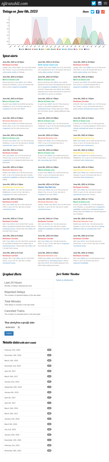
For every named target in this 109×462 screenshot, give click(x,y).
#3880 (88, 67)
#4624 (55, 194)
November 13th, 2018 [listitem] (27, 355)
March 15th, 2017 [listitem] (27, 413)
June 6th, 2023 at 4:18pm (13, 167)
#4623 (48, 190)
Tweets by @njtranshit (64, 280)
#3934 (12, 204)
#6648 (50, 173)
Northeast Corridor (10, 65)
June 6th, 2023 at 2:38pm (48, 167)
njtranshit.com (15, 3)
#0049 (83, 155)
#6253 (13, 173)
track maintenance (87, 145)
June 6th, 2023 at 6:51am (83, 218)
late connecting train (45, 160)
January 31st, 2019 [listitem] (27, 382)
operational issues (79, 194)
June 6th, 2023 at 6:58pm (13, 118)
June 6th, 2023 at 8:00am (48, 199)
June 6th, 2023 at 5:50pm (83, 135)
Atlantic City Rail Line (47, 187)
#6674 (59, 89)
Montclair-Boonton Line (12, 121)
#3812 (12, 241)
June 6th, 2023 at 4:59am (48, 253)
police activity (12, 72)
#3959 (90, 104)
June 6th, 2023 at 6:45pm (83, 118)
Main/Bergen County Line (83, 138)
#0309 (85, 204)
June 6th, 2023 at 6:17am (83, 236)
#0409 (87, 211)
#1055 (13, 123)
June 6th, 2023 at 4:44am (83, 253)
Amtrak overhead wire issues (88, 109)
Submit (9, 333)
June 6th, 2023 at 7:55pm (48, 99)
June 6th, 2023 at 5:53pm (48, 135)
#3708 (47, 224)
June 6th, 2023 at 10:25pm (84, 62)
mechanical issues (44, 109)
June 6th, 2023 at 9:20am (13, 199)
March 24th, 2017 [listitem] (27, 376)
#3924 (30, 229)
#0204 (49, 258)
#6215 (54, 204)
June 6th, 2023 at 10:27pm (48, 62)
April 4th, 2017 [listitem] (27, 403)
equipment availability (19, 87)
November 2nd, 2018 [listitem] (27, 366)
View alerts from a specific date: (19, 322)
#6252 (49, 141)
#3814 (30, 246)
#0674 (21, 82)
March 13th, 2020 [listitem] (27, 360)
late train (31, 177)
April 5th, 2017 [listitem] (27, 397)
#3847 (12, 155)
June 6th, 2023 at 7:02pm (83, 99)
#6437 (23, 109)
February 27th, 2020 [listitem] (27, 350)
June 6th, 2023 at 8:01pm (13, 99)
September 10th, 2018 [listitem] (27, 387)
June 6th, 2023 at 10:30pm (13, 62)
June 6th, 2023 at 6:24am (13, 236)
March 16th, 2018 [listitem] (27, 408)
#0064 (83, 173)
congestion (6, 109)
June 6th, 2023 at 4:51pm (13, 150)
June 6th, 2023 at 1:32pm (13, 184)
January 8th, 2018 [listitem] (27, 392)
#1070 (84, 224)
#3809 (82, 258)
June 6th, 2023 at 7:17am (48, 218)
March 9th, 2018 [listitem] (27, 424)
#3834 (82, 190)
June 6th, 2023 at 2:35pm (83, 167)
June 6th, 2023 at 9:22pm (13, 77)
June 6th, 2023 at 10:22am (84, 184)
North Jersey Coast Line (48, 65)
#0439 (14, 104)
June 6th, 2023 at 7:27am (83, 199)
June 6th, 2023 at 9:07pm (48, 77)
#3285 (54, 67)
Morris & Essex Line (11, 80)
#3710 (12, 224)
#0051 (83, 141)
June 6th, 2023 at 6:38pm (13, 135)
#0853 (50, 155)
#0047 (13, 190)
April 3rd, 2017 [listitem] (27, 371)
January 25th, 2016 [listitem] (27, 435)
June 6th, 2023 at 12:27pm (48, 184)
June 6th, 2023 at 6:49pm (48, 118)
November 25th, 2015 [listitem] (27, 450)
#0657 (50, 104)
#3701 (82, 241)
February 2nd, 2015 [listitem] (27, 445)
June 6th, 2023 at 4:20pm (83, 150)
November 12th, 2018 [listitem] (27, 440)
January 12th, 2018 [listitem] (27, 419)
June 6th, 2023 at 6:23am (48, 236)
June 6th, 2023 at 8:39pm (83, 77)
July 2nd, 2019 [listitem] (27, 429)
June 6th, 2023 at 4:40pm (48, 150)
